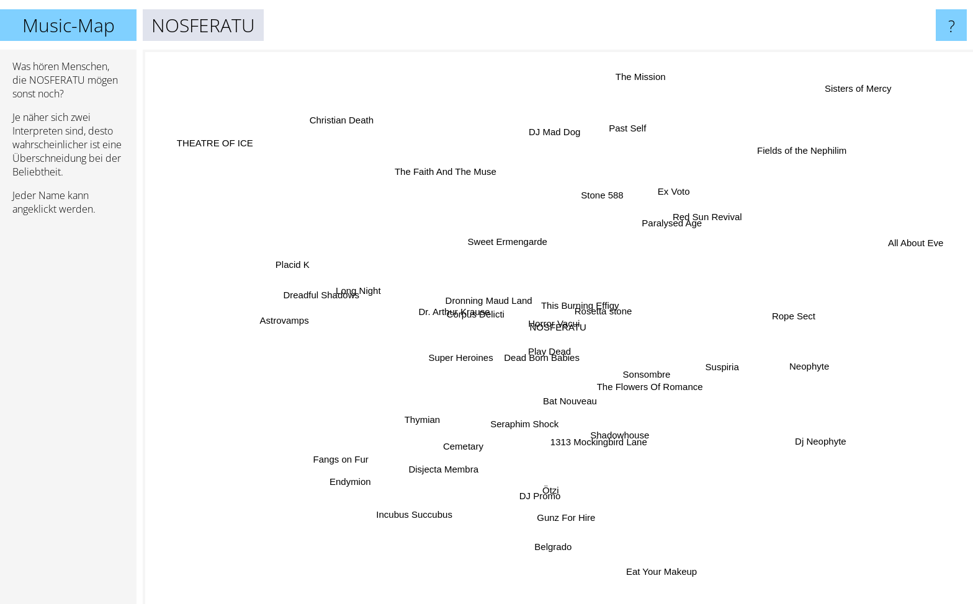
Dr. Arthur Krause (463, 302)
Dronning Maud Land (501, 291)
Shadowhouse (626, 433)
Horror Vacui (548, 313)
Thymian (422, 414)
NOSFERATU (558, 327)
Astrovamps (292, 314)
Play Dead (522, 346)
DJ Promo (535, 481)
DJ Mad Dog (551, 141)
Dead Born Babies (567, 354)
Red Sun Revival (698, 215)
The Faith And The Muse (465, 177)
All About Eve (933, 254)
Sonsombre (652, 373)
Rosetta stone (604, 303)
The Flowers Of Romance (659, 385)
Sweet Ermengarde (513, 249)
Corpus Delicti (474, 325)
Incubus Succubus (409, 518)
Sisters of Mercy (874, 87)
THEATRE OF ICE (204, 130)
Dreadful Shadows (347, 298)
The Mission (606, 68)
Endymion (369, 474)
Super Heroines (461, 365)
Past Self (621, 133)
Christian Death (319, 101)
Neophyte (790, 360)
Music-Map (68, 25)
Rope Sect (789, 305)
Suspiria (742, 379)
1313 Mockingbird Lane (613, 442)
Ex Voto (666, 204)
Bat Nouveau (563, 401)
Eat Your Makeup (658, 578)
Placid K (301, 262)
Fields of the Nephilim (821, 136)
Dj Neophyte (805, 435)
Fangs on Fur (327, 463)
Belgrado (539, 556)
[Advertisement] (68, 415)
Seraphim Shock (531, 444)
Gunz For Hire (572, 504)
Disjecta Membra (445, 473)
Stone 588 (602, 190)
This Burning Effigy (561, 294)
